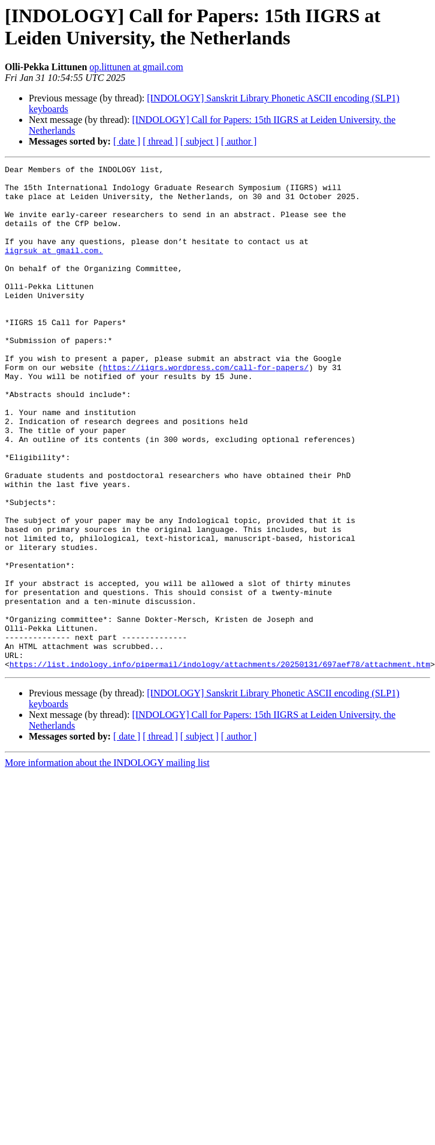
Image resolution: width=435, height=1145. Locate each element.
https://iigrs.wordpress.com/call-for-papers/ (206, 408)
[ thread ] (160, 141)
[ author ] (239, 141)
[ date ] (126, 141)
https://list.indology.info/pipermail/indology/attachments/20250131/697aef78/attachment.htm (220, 764)
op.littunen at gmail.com (136, 67)
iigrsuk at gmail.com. (54, 268)
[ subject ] (199, 141)
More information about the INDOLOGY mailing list (107, 863)
